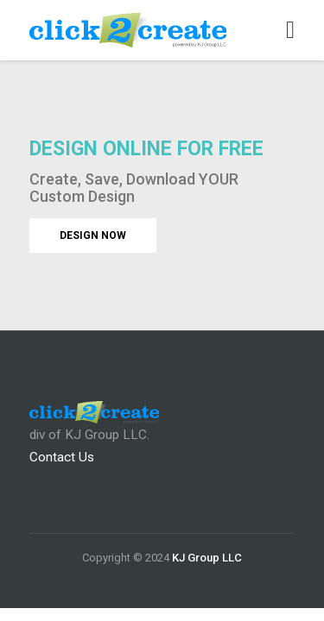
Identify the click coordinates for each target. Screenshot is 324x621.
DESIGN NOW (93, 235)
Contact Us (61, 457)
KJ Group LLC (207, 557)
